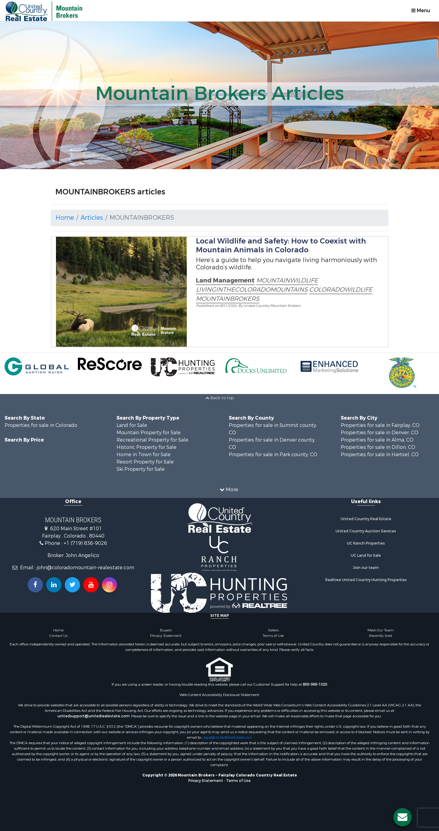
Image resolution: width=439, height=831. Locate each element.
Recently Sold (380, 635)
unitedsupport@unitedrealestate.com (93, 716)
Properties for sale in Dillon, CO (378, 447)
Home (65, 218)
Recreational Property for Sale (152, 440)
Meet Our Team (381, 630)
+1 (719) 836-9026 (85, 543)
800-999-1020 (315, 684)
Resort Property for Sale (145, 462)
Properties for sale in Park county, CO (273, 454)
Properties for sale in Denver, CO (379, 432)
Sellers (273, 630)
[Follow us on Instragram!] (109, 584)
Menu (420, 10)
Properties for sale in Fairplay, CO (380, 425)
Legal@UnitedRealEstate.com (227, 737)
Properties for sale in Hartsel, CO (380, 454)
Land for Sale (132, 425)
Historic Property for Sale (146, 447)
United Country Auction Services (366, 531)
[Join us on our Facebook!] (35, 584)
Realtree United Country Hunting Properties (366, 579)
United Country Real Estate (366, 519)
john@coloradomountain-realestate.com (85, 567)
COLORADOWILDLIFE (340, 290)
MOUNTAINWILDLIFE (287, 280)
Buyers (166, 630)
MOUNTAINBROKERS (227, 299)
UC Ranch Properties (366, 543)
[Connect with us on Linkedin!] (53, 584)
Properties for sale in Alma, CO (377, 440)
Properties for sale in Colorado (41, 425)
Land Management (225, 280)
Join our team (366, 567)
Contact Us (58, 635)
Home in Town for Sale (144, 454)
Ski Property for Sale (141, 469)
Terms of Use (273, 635)
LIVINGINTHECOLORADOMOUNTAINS (252, 290)
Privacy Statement (165, 635)
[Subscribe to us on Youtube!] (91, 584)
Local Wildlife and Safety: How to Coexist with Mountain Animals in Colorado (281, 245)
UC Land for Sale (366, 555)
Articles (92, 218)
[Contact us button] (402, 817)
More (229, 489)
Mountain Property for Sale (149, 432)
